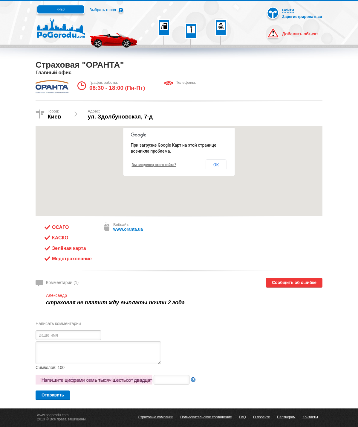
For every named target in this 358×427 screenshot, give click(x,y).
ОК (216, 164)
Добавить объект (300, 33)
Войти (288, 10)
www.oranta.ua (128, 229)
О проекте (261, 417)
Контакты (310, 417)
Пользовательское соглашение (206, 417)
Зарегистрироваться (302, 16)
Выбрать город (102, 9)
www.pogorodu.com (52, 415)
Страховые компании (155, 417)
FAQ (242, 417)
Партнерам (286, 417)
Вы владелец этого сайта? (154, 165)
